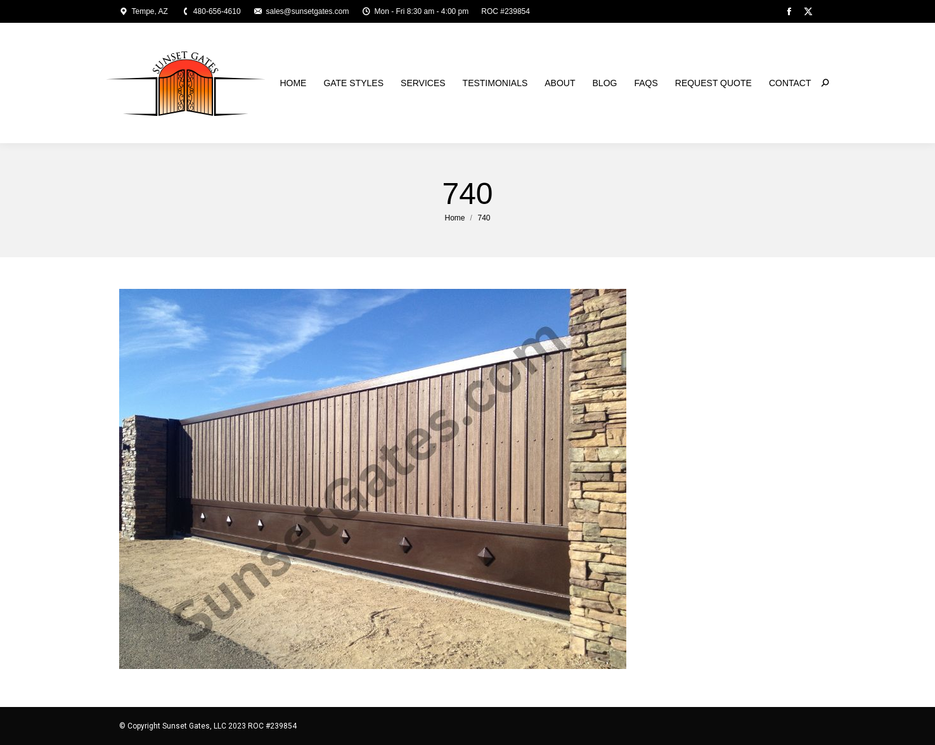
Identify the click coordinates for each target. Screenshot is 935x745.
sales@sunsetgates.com (301, 11)
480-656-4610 (211, 11)
